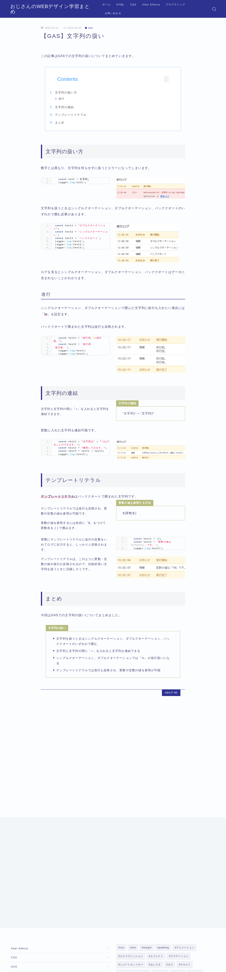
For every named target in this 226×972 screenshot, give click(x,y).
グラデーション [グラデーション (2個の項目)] (179, 842)
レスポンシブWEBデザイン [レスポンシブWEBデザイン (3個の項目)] (164, 877)
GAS (89, 28)
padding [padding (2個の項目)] (164, 833)
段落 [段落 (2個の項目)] (147, 886)
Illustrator (17, 874)
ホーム (105, 9)
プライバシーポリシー (43, 935)
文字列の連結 (73, 108)
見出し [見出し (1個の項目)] (196, 886)
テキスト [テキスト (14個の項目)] (185, 851)
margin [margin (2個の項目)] (147, 833)
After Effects (149, 9)
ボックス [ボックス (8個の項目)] (196, 860)
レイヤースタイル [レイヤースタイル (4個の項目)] (130, 877)
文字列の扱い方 (75, 92)
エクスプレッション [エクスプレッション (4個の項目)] (131, 842)
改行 (70, 98)
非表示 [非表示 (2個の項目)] (124, 895)
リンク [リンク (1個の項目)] (171, 868)
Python (15, 903)
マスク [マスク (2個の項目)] (141, 868)
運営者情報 (16, 935)
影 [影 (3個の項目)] (200, 877)
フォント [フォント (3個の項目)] (178, 860)
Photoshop (18, 893)
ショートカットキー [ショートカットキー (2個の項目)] (131, 851)
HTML (119, 9)
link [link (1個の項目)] (134, 833)
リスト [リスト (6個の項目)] (156, 868)
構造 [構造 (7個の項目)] (135, 886)
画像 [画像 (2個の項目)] (159, 886)
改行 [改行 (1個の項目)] (122, 886)
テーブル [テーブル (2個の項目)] (160, 860)
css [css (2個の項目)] (122, 833)
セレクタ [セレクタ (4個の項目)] (155, 851)
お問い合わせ (197, 9)
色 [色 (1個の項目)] (183, 886)
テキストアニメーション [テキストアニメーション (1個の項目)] (134, 860)
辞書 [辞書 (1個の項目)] (209, 886)
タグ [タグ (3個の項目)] (170, 851)
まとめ (68, 124)
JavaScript (18, 884)
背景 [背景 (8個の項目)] (172, 886)
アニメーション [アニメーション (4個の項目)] (185, 833)
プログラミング (174, 9)
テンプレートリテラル (79, 116)
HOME (14, 923)
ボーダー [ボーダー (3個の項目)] (125, 868)
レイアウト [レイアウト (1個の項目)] (189, 868)
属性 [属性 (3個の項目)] (189, 877)
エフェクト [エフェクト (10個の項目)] (156, 842)
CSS (131, 9)
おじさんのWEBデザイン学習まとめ (43, 9)
